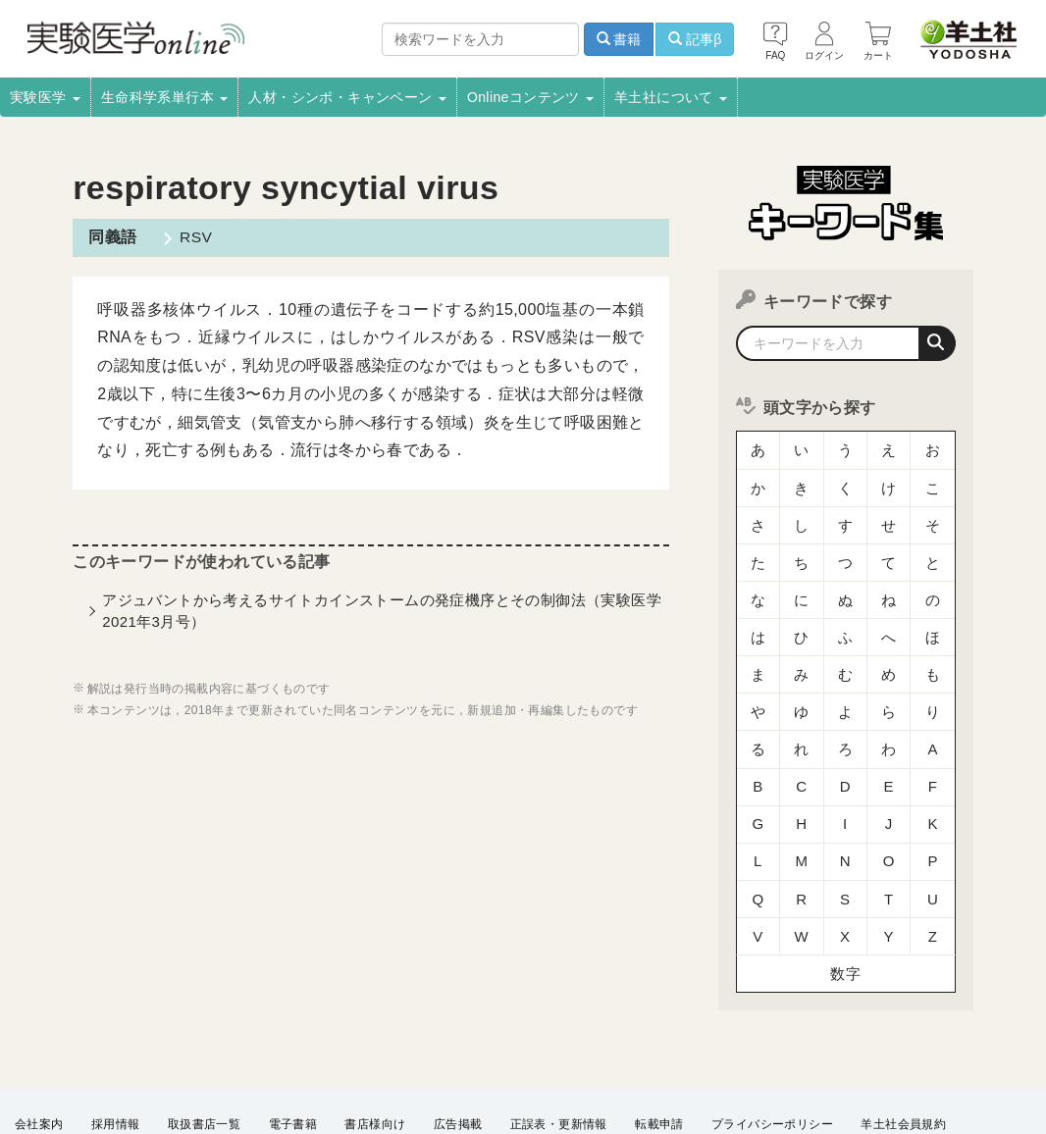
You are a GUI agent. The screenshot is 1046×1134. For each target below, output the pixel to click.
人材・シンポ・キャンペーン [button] (347, 97)
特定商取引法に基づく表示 (287, 1061)
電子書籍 (293, 1035)
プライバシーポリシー (772, 1035)
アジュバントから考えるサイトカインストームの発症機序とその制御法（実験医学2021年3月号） (381, 610)
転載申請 (659, 1035)
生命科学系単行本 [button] (165, 97)
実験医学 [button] (45, 97)
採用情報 (115, 1035)
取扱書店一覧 (204, 1035)
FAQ (400, 1061)
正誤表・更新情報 (558, 1035)
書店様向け (374, 1035)
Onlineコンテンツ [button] (530, 97)
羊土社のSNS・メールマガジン (100, 1061)
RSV (192, 237)
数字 (845, 887)
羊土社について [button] (670, 97)
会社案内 (39, 1035)
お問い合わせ (477, 1061)
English (561, 1061)
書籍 (619, 39)
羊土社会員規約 (903, 1035)
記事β (694, 39)
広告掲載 (458, 1035)
